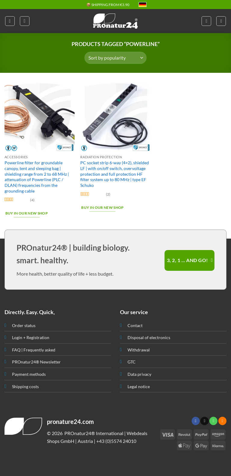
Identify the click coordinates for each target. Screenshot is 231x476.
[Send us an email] (204, 421)
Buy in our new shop (26, 213)
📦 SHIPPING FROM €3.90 (107, 4)
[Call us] (213, 421)
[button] (10, 21)
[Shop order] (115, 58)
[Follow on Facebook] (196, 421)
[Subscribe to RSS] (222, 421)
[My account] (206, 21)
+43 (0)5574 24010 (116, 441)
